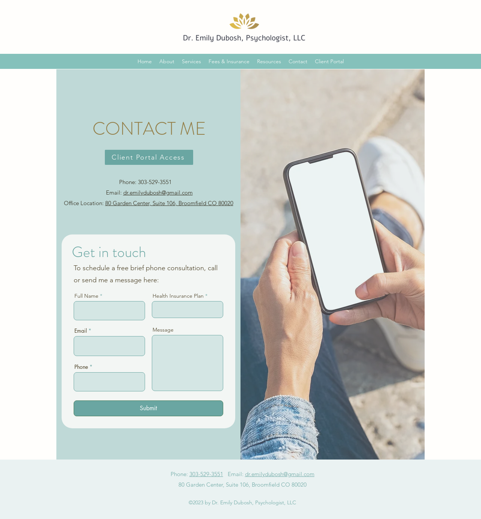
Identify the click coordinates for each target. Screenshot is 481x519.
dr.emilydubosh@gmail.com (158, 192)
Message (163, 329)
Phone (81, 367)
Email (80, 330)
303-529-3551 (206, 474)
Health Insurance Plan (178, 295)
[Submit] (148, 408)
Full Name (86, 295)
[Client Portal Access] (149, 157)
